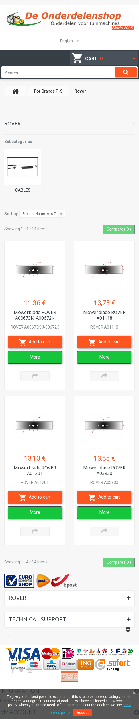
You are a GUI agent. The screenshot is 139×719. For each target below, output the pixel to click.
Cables (22, 190)
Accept (83, 713)
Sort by (11, 213)
